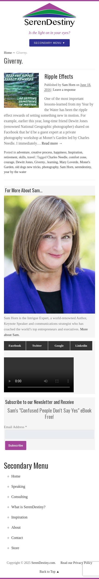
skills (22, 157)
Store (15, 548)
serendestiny (83, 167)
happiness (60, 152)
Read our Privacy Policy (76, 563)
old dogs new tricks (27, 167)
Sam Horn (68, 85)
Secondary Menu (48, 42)
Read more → (52, 143)
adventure (23, 152)
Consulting (19, 497)
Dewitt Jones (24, 162)
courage (9, 162)
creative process (41, 152)
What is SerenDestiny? (28, 507)
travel (31, 157)
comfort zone (77, 157)
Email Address (15, 427)
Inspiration (75, 152)
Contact (17, 538)
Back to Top (47, 571)
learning (52, 162)
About (16, 527)
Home (8, 52)
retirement (10, 157)
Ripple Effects (58, 76)
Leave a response (64, 89)
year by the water (15, 172)
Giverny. (40, 162)
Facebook (15, 345)
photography (50, 167)
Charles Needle (57, 157)
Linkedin (81, 345)
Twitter (37, 345)
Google (59, 345)
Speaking (18, 486)
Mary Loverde (68, 162)
